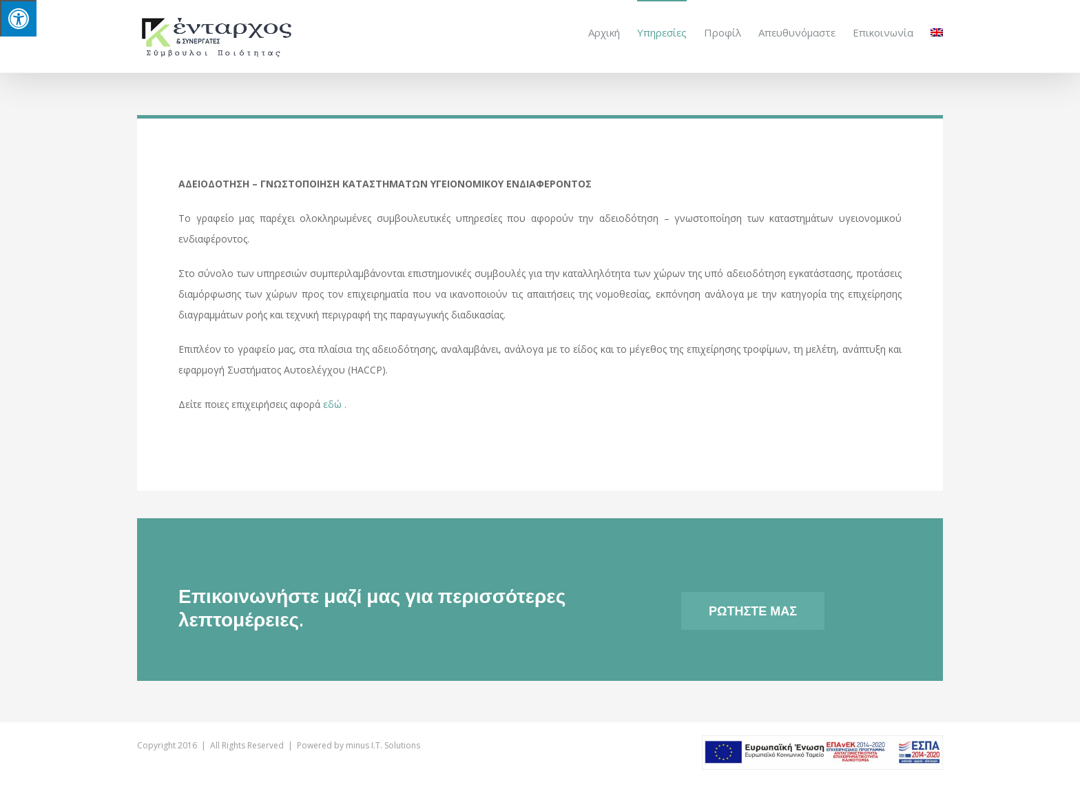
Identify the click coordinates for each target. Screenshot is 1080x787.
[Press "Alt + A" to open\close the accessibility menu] (18, 18)
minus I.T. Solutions (383, 744)
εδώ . (334, 403)
